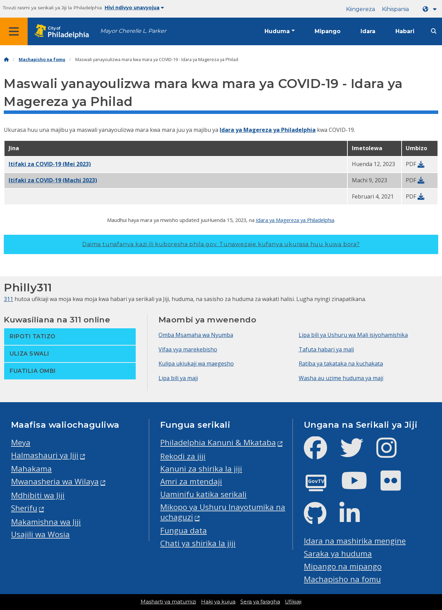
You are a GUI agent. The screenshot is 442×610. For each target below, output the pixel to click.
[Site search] (433, 31)
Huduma (277, 31)
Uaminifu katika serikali (203, 494)
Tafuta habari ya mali (326, 349)
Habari (404, 31)
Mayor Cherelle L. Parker (133, 31)
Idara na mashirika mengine (355, 540)
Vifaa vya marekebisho (187, 349)
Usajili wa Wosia (40, 534)
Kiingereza (360, 9)
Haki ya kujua (218, 602)
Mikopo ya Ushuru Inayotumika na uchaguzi (222, 512)
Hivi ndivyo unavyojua (134, 7)
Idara (368, 31)
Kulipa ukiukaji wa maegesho (196, 363)
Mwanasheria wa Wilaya (55, 481)
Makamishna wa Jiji (46, 521)
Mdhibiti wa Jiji (38, 495)
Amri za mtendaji (191, 481)
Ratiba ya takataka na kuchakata (341, 363)
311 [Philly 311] (8, 299)
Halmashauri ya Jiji (44, 455)
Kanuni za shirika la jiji (201, 468)
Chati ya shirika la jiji (198, 543)
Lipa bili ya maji (178, 378)
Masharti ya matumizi (168, 602)
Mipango (327, 31)
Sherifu (24, 508)
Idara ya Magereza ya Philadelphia (268, 130)
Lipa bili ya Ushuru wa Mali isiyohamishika (353, 335)
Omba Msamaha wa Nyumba (195, 335)
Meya (20, 442)
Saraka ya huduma (338, 553)
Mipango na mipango (343, 566)
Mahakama (31, 468)
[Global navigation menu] (14, 31)
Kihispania (395, 9)
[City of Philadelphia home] (64, 31)
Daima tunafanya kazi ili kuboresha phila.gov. (221, 244)
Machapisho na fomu (42, 59)
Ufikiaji (293, 602)
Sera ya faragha (260, 602)
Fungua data (183, 530)
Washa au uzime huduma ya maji (341, 378)
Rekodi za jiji (182, 456)
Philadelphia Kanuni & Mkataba (218, 442)
